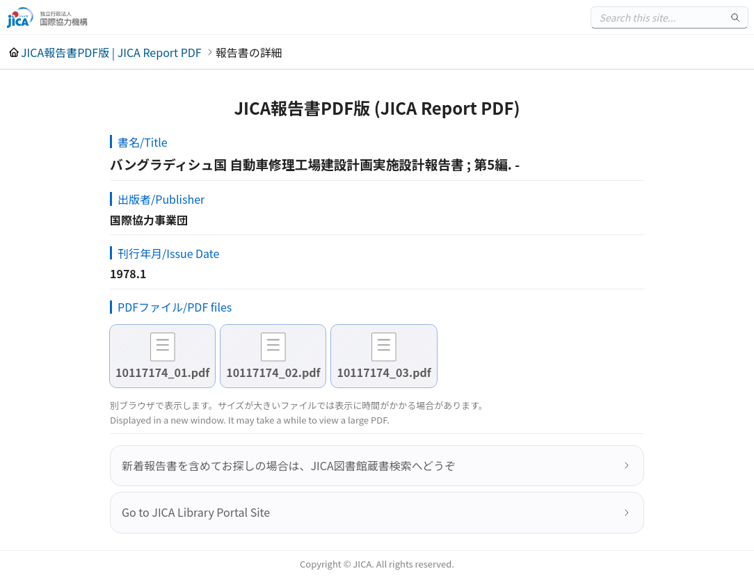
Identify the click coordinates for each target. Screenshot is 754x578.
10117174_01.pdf (162, 372)
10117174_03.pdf (384, 372)
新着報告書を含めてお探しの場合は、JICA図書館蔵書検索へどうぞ (289, 465)
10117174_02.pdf (273, 372)
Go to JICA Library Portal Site (196, 512)
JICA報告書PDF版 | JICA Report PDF (111, 52)
